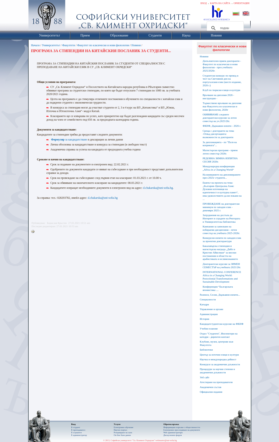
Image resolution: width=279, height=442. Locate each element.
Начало (35, 45)
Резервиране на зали (123, 432)
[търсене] (224, 28)
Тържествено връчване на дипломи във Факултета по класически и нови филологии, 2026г (222, 106)
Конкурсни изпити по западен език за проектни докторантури (222, 239)
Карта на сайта (220, 3)
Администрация (209, 314)
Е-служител (76, 432)
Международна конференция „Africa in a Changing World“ (219, 168)
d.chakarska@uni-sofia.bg (158, 187)
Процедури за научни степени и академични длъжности (217, 371)
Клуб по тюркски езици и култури (221, 90)
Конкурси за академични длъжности (220, 364)
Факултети (68, 45)
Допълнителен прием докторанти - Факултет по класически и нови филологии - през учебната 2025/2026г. (222, 65)
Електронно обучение (123, 427)
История (204, 318)
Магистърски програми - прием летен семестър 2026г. (220, 152)
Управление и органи (211, 309)
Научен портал (120, 430)
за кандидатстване (69, 139)
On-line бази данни (122, 435)
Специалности (208, 299)
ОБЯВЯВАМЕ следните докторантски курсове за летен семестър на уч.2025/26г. (220, 117)
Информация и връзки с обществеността (181, 427)
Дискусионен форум (172, 435)
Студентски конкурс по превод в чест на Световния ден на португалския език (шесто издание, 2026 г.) (222, 80)
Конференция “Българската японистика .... (218, 288)
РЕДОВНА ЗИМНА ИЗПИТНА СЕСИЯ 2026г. (220, 160)
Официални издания (211, 391)
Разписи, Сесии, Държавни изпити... (220, 294)
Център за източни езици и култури (219, 354)
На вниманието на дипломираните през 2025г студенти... (221, 176)
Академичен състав (210, 387)
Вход (204, 3)
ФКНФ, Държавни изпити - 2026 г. (222, 125)
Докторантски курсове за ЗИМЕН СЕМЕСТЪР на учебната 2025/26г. (222, 265)
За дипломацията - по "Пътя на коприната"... (220, 144)
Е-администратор (79, 435)
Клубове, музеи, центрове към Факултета (216, 343)
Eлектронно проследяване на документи (181, 430)
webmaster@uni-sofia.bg (166, 440)
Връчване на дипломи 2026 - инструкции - (218, 97)
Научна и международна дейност (218, 359)
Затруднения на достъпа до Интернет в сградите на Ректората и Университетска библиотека (221, 218)
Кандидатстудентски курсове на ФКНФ (222, 323)
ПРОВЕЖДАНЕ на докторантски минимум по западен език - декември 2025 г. (221, 207)
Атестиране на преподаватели (216, 382)
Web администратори (173, 432)
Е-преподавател (78, 430)
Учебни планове (209, 328)
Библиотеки (206, 349)
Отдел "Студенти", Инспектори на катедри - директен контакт (218, 335)
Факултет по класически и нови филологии (103, 45)
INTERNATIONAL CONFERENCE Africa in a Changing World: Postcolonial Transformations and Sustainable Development (222, 277)
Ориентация (241, 3)
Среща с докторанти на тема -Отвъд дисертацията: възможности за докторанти (218, 134)
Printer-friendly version (34, 232)
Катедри (204, 304)
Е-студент (75, 427)
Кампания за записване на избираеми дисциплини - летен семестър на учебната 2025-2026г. (221, 230)
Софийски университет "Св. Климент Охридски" (73, 16)
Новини (136, 45)
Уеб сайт (204, 377)
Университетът (51, 45)
